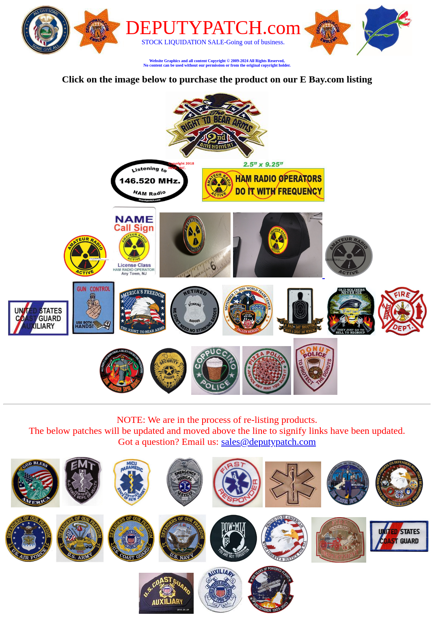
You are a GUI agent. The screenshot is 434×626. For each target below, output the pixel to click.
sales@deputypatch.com (268, 441)
